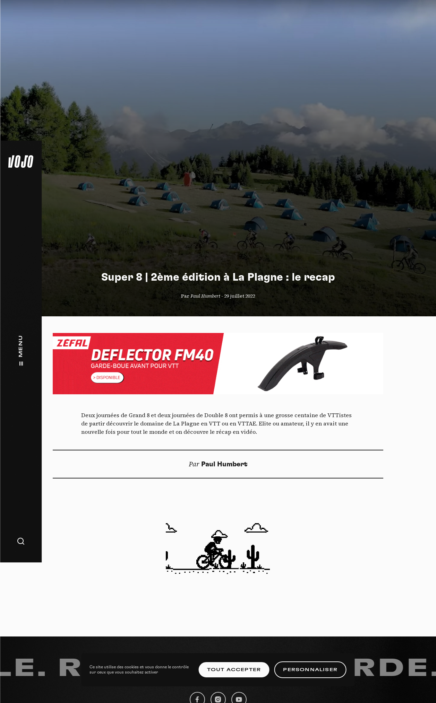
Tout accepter (234, 670)
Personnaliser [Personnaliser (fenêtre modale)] (310, 670)
